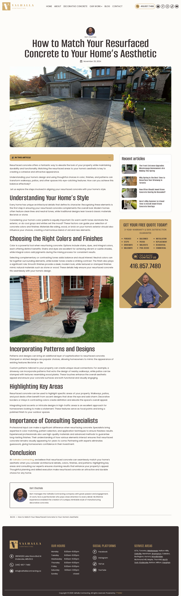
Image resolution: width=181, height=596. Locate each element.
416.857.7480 (145, 266)
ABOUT (57, 6)
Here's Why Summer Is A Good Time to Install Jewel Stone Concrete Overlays (151, 204)
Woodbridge (157, 556)
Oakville (138, 553)
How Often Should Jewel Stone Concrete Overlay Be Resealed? (152, 190)
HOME (49, 6)
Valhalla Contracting (23, 459)
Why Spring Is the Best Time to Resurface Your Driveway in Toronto (152, 180)
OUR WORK (96, 6)
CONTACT (117, 6)
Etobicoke (143, 562)
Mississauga (152, 550)
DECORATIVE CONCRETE (75, 6)
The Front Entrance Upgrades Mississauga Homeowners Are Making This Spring (152, 168)
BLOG (107, 6)
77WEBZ (119, 593)
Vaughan (166, 562)
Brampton (156, 553)
